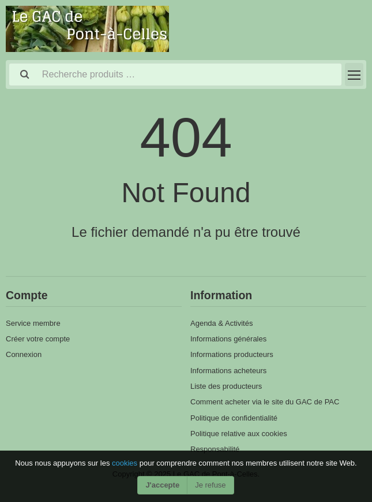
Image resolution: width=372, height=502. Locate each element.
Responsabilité (214, 449)
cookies (126, 463)
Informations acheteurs (228, 370)
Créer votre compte (38, 338)
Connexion (24, 354)
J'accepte (162, 485)
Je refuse (210, 485)
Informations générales (228, 338)
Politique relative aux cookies (238, 433)
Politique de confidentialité (233, 418)
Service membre (33, 323)
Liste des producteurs (226, 386)
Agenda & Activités (221, 323)
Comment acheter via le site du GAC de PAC (264, 401)
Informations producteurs (231, 354)
